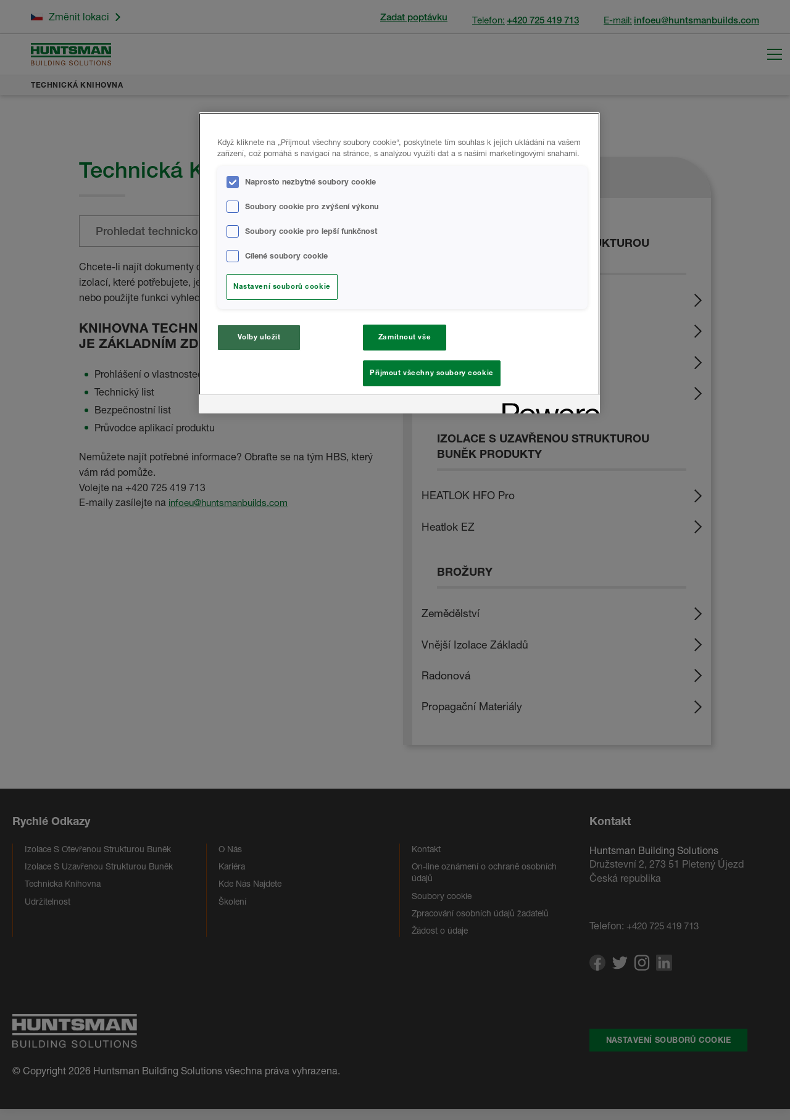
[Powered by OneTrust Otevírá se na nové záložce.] (547, 409)
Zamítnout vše (404, 337)
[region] (399, 265)
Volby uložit (259, 337)
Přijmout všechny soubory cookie (432, 372)
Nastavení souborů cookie (282, 286)
